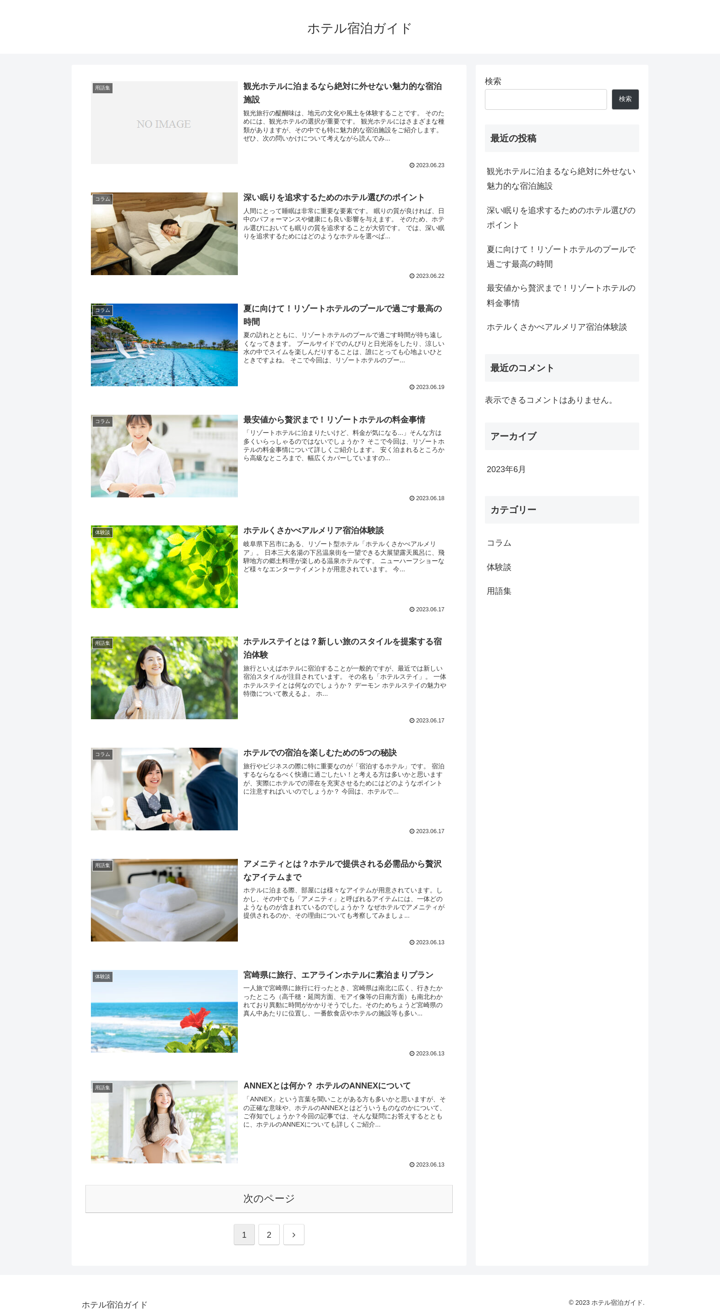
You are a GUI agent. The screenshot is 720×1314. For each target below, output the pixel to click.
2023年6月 (506, 469)
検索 (493, 81)
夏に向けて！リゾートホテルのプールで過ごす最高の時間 (561, 257)
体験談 (499, 567)
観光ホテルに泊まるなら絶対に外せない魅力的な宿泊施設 (561, 179)
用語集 (499, 591)
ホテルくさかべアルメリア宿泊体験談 (557, 327)
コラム (499, 542)
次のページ (269, 1196)
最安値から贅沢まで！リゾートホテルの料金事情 (561, 295)
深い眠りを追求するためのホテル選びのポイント (561, 218)
